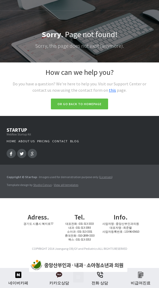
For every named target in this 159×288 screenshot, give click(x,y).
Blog (74, 141)
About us (26, 141)
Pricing (43, 141)
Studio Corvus (42, 185)
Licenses (106, 177)
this (112, 90)
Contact (60, 141)
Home (11, 141)
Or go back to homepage (79, 104)
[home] (76, 265)
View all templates (66, 185)
